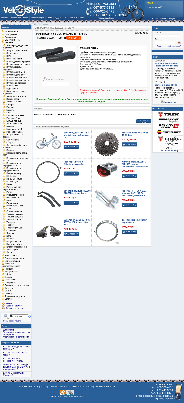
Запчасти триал (12, 261)
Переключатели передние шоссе (12, 169)
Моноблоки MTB (14, 129)
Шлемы (8, 299)
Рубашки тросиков (15, 195)
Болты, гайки (12, 53)
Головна (4, 18)
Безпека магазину (85, 386)
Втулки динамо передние (18, 61)
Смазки (8, 293)
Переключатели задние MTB (15, 154)
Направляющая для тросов (14, 136)
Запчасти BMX (12, 255)
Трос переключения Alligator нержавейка (74, 163)
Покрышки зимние (15, 179)
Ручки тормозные (14, 206)
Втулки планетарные (16, 83)
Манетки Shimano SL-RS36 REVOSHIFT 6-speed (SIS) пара (77, 222)
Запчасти (9, 43)
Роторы (9, 192)
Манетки (10, 126)
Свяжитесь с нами (67, 386)
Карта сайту (42, 386)
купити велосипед (26, 386)
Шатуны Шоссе (13, 241)
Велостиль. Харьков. (61, 396)
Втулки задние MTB (15, 72)
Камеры (10, 104)
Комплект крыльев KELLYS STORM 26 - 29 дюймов (77, 192)
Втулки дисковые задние (18, 64)
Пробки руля (12, 182)
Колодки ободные (14, 118)
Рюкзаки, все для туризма (17, 285)
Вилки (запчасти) (14, 59)
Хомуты (10, 233)
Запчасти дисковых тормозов (14, 92)
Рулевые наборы (14, 198)
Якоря (9, 252)
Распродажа (10, 282)
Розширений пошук (12, 321)
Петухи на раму (13, 173)
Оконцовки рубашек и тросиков (15, 146)
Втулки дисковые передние (12, 68)
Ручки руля (12, 203)
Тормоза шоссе (13, 219)
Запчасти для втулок (16, 96)
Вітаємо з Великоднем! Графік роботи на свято (166, 64)
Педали (10, 150)
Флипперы (11, 230)
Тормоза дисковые (15, 214)
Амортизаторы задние (16, 50)
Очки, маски (10, 280)
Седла (9, 208)
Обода (9, 142)
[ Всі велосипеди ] (169, 150)
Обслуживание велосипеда (16, 337)
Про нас (83, 18)
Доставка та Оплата (19, 18)
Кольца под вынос (14, 121)
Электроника (11, 34)
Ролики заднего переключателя (12, 188)
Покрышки (11, 176)
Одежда (8, 277)
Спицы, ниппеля (14, 211)
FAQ (65, 18)
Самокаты (9, 288)
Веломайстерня (37, 18)
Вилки (9, 56)
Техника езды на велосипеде (16, 332)
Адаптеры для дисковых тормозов (16, 46)
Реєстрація (161, 46)
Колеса (9, 113)
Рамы (9, 184)
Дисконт (73, 18)
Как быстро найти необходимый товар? (13, 359)
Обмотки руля (12, 140)
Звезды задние (13, 99)
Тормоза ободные (14, 217)
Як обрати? (8, 334)
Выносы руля (12, 86)
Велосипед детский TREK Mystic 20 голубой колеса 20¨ (76, 135)
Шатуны (10, 239)
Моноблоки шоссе (14, 132)
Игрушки (9, 269)
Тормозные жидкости (15, 296)
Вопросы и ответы (10, 343)
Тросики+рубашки (14, 228)
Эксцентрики (12, 250)
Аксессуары (10, 37)
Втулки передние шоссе (17, 80)
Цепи (8, 236)
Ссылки (53, 386)
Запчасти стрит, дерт (15, 258)
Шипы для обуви (14, 244)
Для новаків (8, 330)
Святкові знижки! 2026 (166, 85)
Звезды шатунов (14, 102)
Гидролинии (12, 88)
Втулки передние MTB (16, 77)
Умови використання (105, 386)
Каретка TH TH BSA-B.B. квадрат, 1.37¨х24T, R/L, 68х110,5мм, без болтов (134, 193)
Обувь (8, 274)
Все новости (170, 102)
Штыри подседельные (16, 247)
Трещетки (10, 222)
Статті (49, 18)
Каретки (10, 107)
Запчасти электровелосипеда (11, 265)
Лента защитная (14, 124)
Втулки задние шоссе (16, 75)
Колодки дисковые (15, 115)
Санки (8, 291)
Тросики (10, 225)
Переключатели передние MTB (12, 164)
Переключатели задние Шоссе (15, 159)
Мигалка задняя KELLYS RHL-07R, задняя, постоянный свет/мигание (135, 164)
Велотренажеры (12, 40)
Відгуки (58, 18)
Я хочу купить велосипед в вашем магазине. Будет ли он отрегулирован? (17, 366)
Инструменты (11, 272)
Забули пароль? (174, 46)
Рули (8, 200)
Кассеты (10, 110)
